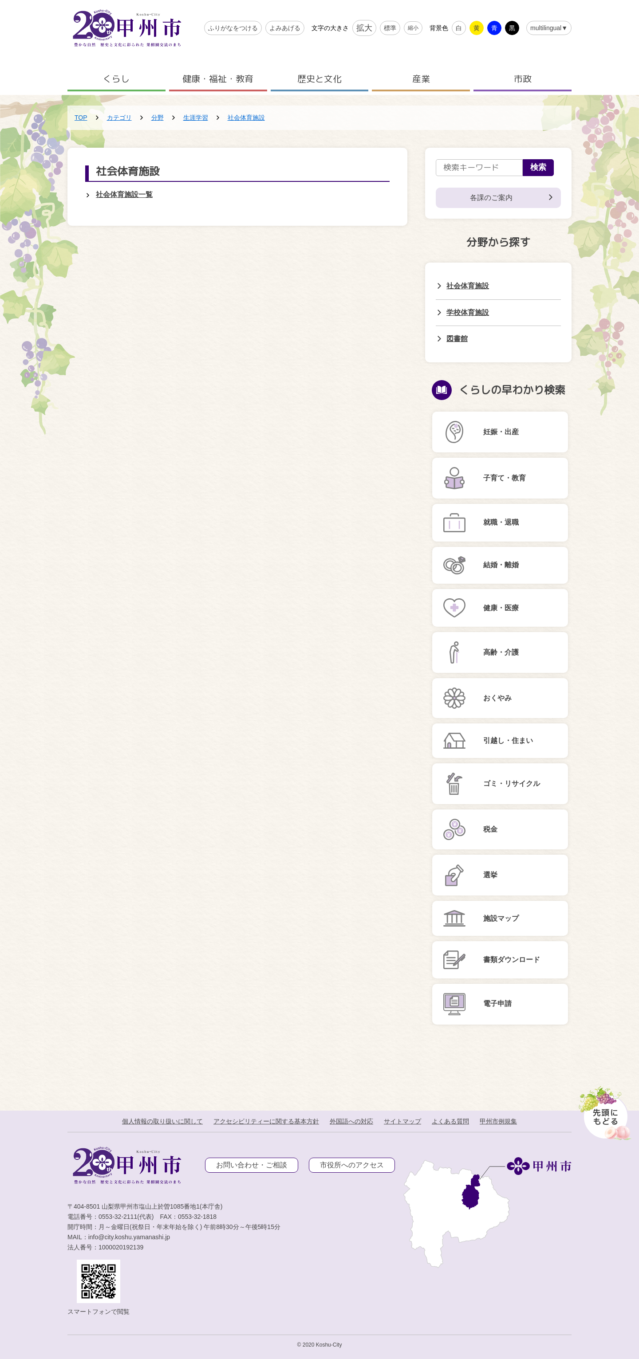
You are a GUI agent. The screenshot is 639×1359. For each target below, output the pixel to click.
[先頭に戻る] (603, 1110)
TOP (81, 117)
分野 (157, 117)
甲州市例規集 (498, 1121)
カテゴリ (119, 117)
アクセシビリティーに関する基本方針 (266, 1121)
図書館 (457, 338)
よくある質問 (450, 1121)
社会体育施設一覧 (124, 194)
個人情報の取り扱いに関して (162, 1121)
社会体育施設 (246, 117)
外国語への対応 (351, 1121)
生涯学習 (195, 117)
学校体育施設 (467, 312)
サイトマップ (402, 1121)
